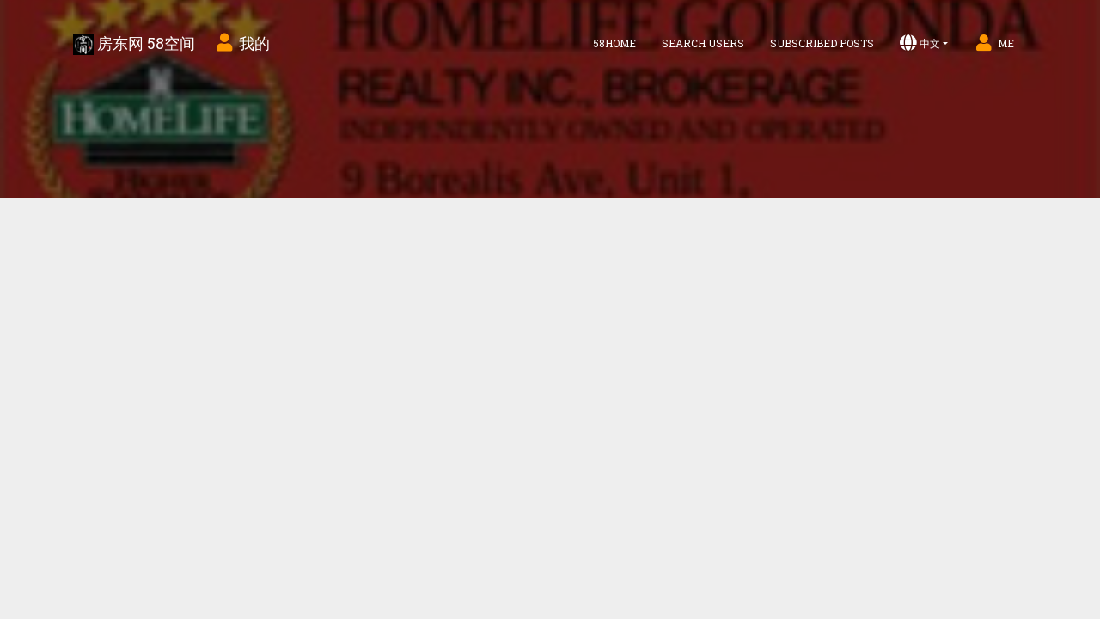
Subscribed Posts (822, 43)
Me (994, 43)
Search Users (703, 43)
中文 (920, 43)
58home (614, 43)
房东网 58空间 (134, 44)
